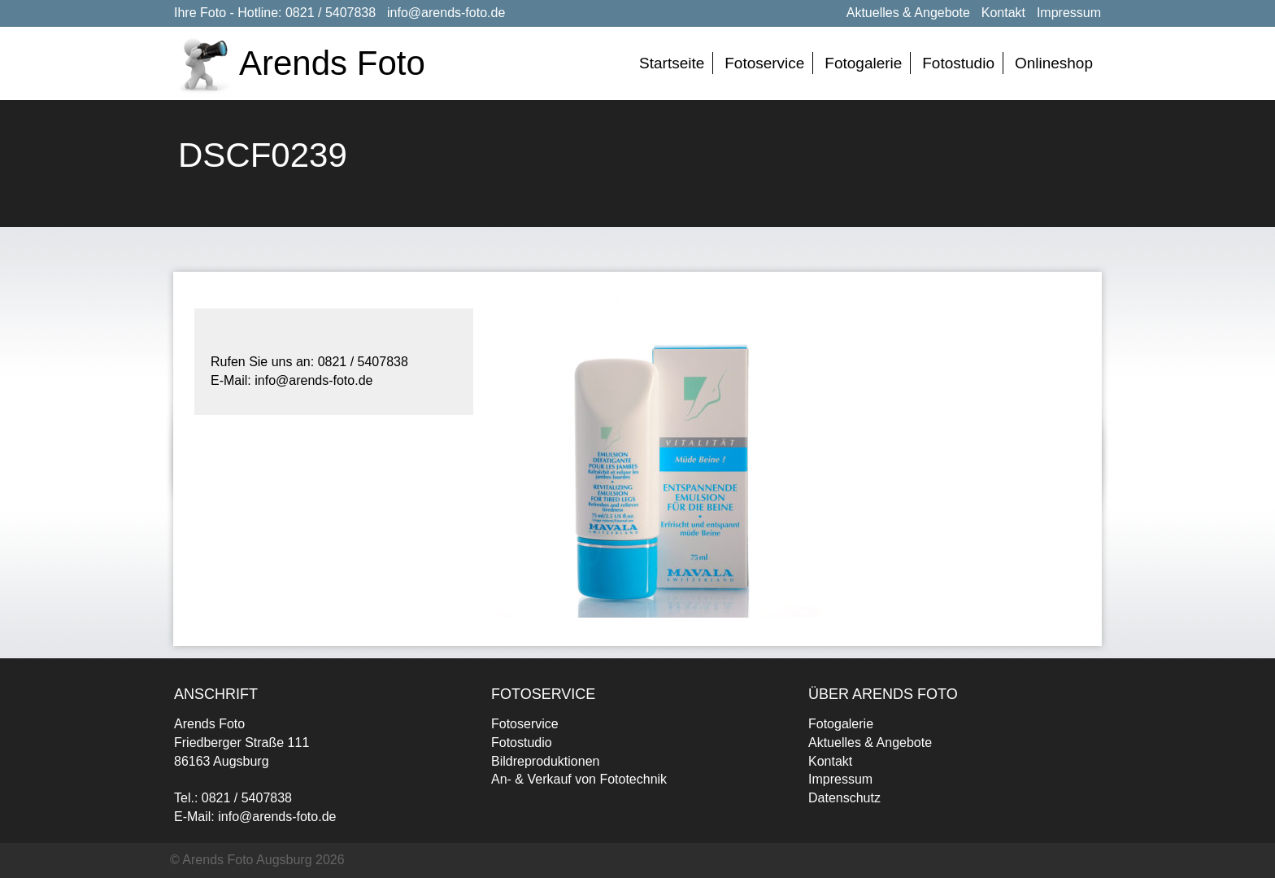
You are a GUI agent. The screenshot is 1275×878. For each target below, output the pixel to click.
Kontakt (1003, 13)
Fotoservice (764, 63)
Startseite (671, 63)
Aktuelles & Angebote (908, 13)
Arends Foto (332, 63)
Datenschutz (844, 798)
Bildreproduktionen (545, 761)
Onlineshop (1054, 63)
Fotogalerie (863, 63)
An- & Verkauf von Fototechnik (579, 779)
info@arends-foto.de (446, 13)
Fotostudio (958, 63)
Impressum (1069, 13)
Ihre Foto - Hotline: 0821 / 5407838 (275, 13)
